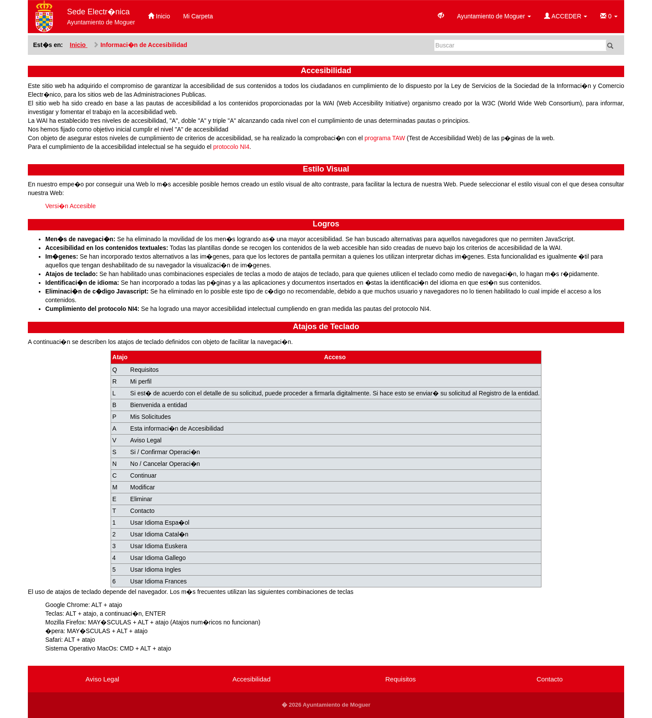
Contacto (550, 679)
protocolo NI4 (231, 146)
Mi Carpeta (198, 16)
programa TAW (385, 138)
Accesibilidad (251, 679)
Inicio (159, 16)
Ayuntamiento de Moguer (494, 16)
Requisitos (400, 679)
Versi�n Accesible (70, 205)
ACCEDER (565, 16)
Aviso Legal (102, 679)
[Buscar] (521, 45)
